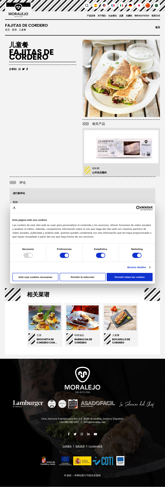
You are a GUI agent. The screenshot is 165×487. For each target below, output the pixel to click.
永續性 (127, 15)
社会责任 (110, 15)
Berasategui (141, 15)
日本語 (139, 5)
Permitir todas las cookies (130, 277)
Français (112, 5)
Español (95, 5)
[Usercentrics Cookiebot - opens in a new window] (138, 208)
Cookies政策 (96, 446)
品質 (119, 15)
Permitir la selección (82, 277)
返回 (157, 27)
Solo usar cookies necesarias (35, 277)
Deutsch (130, 5)
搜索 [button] (86, 5)
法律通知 (66, 446)
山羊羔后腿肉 (99, 172)
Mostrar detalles (136, 267)
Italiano (121, 5)
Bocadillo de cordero (121, 341)
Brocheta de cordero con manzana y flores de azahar (48, 344)
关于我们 (98, 15)
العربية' (156, 5)
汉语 (147, 5)
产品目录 (87, 15)
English (104, 5)
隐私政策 (80, 446)
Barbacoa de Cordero (83, 341)
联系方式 (155, 15)
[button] (77, 460)
